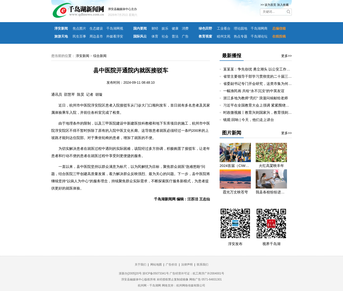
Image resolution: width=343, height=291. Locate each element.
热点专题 (240, 36)
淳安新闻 (61, 28)
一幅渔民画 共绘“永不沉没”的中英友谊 (253, 91)
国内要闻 (140, 28)
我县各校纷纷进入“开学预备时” (271, 192)
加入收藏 (283, 4)
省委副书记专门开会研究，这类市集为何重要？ (261, 84)
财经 (155, 28)
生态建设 (96, 28)
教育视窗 (205, 36)
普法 (175, 36)
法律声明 (187, 264)
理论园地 (240, 28)
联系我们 (202, 264)
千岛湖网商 (259, 28)
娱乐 (165, 28)
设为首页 (270, 4)
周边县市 (96, 36)
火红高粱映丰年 (271, 166)
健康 (175, 28)
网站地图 (156, 264)
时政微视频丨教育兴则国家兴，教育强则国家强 (261, 112)
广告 (185, 36)
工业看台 (223, 28)
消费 (185, 28)
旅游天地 (61, 36)
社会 (165, 36)
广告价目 (171, 264)
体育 (155, 36)
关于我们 (140, 264)
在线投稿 (279, 36)
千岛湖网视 (114, 28)
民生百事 (79, 36)
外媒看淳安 (114, 36)
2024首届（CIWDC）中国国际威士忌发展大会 (235, 166)
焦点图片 (79, 28)
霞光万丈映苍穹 (235, 192)
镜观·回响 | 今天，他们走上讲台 (248, 120)
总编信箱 (279, 28)
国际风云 (140, 36)
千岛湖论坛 (259, 36)
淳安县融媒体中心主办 (122, 9)
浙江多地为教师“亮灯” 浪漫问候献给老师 (255, 98)
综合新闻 (100, 56)
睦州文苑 (223, 36)
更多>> (286, 56)
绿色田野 (205, 28)
